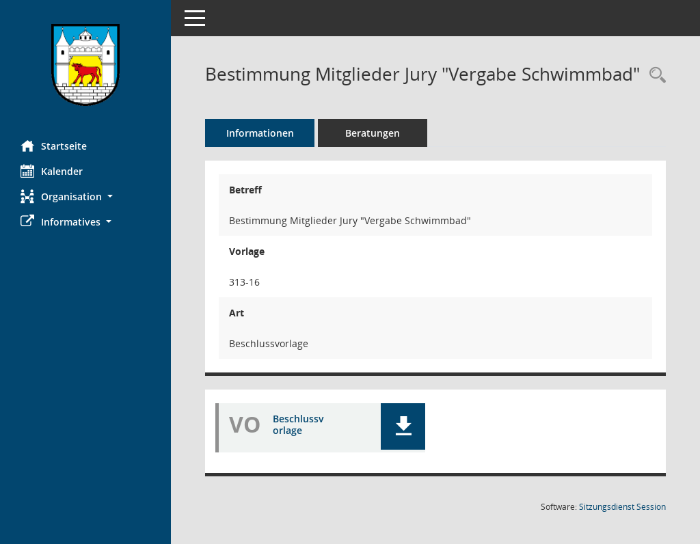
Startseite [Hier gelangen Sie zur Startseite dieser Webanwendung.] (54, 145)
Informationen (260, 132)
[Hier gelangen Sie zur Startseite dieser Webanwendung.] (85, 65)
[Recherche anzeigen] (654, 75)
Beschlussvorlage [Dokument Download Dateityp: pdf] (298, 424)
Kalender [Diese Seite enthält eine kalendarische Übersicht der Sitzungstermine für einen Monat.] (52, 171)
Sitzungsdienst (622, 507)
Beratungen (372, 132)
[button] (85, 196)
